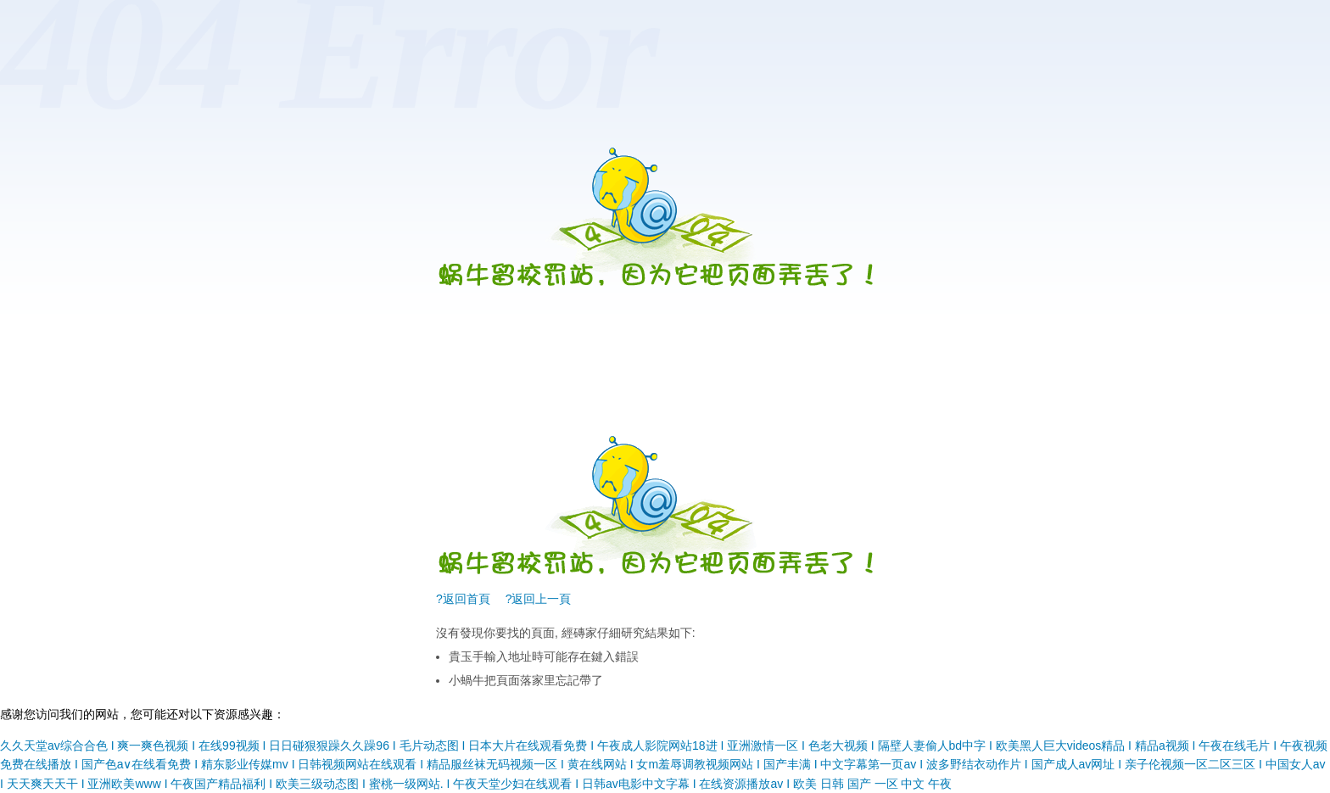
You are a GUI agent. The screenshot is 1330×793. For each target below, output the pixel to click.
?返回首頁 (463, 599)
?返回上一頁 (539, 599)
